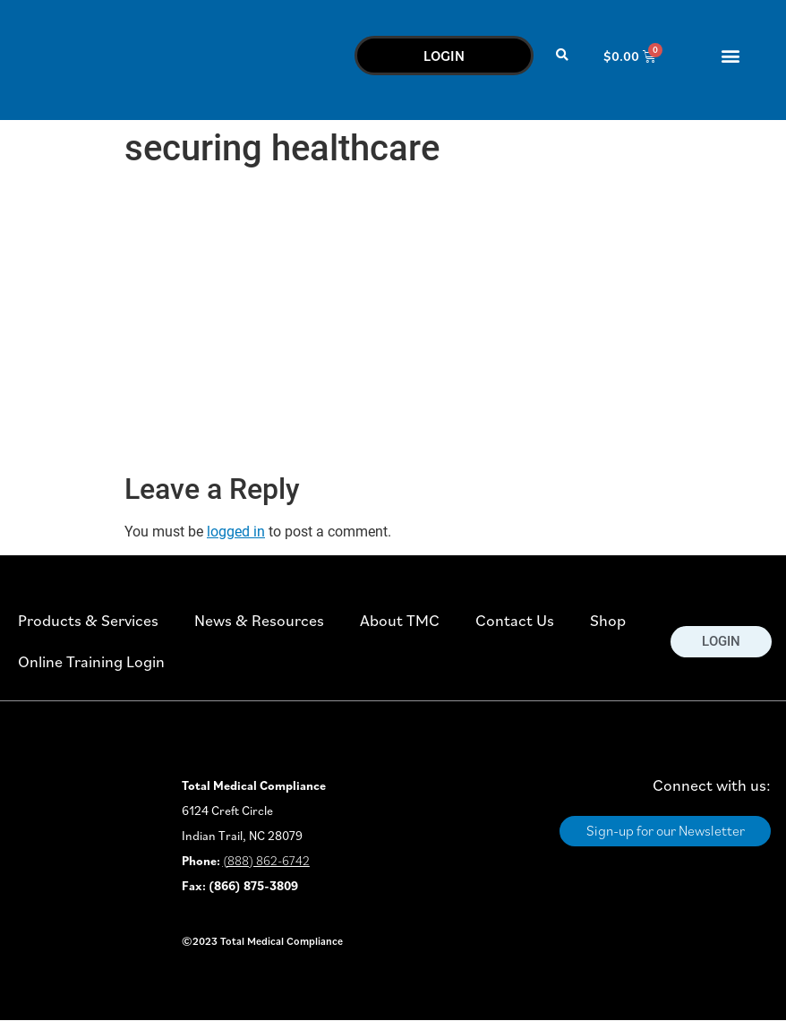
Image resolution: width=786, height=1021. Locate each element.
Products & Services (88, 620)
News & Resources (259, 620)
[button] (562, 56)
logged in (236, 531)
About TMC (400, 620)
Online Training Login (91, 661)
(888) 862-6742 (266, 861)
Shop (608, 620)
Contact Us (514, 620)
